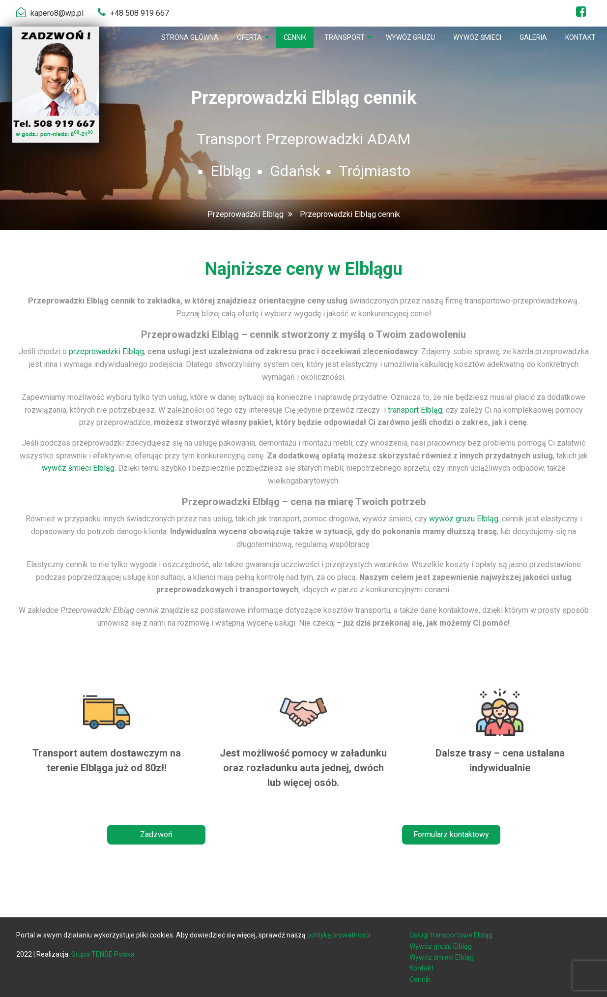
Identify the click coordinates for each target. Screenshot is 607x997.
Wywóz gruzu (410, 37)
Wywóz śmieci (477, 37)
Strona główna (187, 37)
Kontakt (580, 37)
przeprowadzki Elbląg (106, 351)
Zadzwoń (156, 834)
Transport (343, 37)
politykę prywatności (338, 935)
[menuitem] (187, 37)
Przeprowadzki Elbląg (245, 214)
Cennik (293, 37)
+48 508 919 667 (139, 13)
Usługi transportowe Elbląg (450, 935)
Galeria (533, 37)
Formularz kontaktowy (451, 834)
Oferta (247, 37)
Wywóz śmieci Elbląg (441, 957)
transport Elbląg (415, 410)
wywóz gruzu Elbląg (463, 518)
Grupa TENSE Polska (103, 954)
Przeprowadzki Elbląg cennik (350, 214)
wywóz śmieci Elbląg (78, 468)
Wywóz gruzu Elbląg (440, 946)
